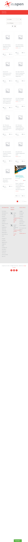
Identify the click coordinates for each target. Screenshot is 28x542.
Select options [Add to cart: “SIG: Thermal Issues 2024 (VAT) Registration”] (5, 187)
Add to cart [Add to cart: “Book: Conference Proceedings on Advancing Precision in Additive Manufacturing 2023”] (18, 195)
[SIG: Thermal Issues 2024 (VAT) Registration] (7, 171)
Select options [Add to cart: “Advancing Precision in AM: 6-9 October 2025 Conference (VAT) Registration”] (5, 108)
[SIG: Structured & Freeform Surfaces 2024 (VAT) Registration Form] (7, 144)
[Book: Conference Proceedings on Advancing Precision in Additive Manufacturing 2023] (20, 173)
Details (11, 54)
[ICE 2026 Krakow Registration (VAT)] (20, 37)
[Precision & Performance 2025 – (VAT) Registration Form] (7, 64)
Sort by (9, 19)
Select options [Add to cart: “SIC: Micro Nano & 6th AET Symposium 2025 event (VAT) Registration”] (18, 81)
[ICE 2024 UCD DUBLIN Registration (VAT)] (20, 144)
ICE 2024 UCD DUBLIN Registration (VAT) (20, 153)
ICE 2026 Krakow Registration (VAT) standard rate (7, 46)
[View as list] (15, 26)
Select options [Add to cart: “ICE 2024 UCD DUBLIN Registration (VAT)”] (18, 162)
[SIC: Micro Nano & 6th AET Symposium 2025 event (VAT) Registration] (20, 64)
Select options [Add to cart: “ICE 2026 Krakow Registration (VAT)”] (18, 53)
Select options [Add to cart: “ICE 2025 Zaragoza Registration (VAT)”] (18, 107)
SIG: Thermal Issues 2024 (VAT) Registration (7, 180)
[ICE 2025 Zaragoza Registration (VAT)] (20, 90)
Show (10, 23)
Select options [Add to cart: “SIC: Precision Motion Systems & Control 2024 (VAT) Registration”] (5, 135)
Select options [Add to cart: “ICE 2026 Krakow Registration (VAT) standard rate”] (5, 55)
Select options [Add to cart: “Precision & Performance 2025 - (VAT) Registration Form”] (5, 81)
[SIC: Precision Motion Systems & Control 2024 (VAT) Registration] (7, 117)
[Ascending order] (20, 19)
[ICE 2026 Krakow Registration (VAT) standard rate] (7, 37)
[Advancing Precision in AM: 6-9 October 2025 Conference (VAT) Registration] (7, 90)
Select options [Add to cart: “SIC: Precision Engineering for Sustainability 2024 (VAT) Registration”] (18, 135)
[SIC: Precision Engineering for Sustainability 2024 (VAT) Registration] (20, 117)
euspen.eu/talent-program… (17, 230)
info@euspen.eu (22, 233)
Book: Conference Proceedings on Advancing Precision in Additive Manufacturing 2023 (20, 186)
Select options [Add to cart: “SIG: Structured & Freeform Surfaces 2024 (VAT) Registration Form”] (5, 161)
